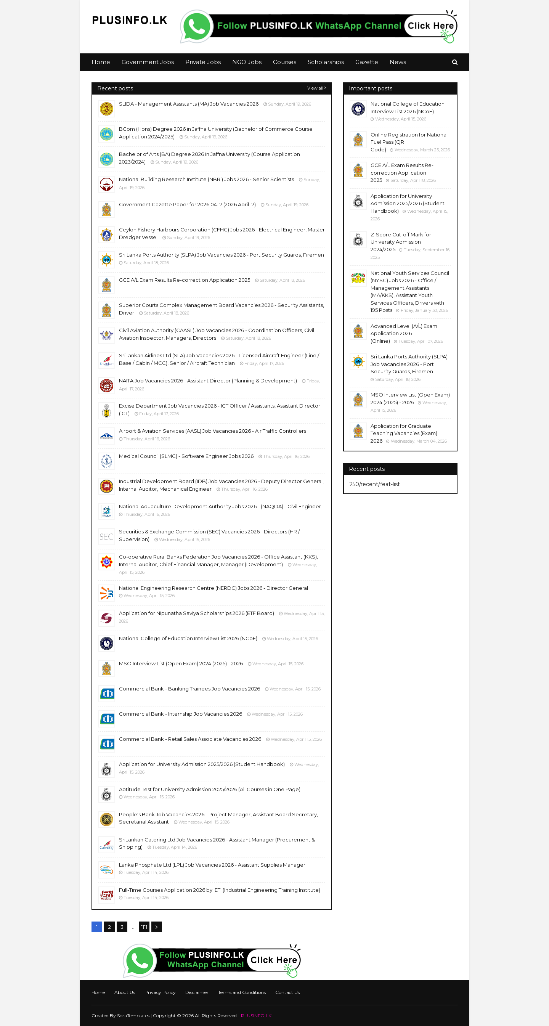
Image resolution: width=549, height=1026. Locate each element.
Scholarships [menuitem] (326, 62)
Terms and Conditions (242, 992)
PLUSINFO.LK (256, 1015)
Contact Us (287, 992)
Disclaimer (197, 992)
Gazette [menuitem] (366, 62)
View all (315, 88)
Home (98, 992)
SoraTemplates (133, 1015)
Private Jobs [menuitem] (203, 62)
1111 (144, 927)
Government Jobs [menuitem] (148, 62)
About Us (124, 992)
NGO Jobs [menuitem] (247, 62)
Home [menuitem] (101, 62)
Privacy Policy (160, 992)
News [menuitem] (398, 62)
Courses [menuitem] (284, 62)
